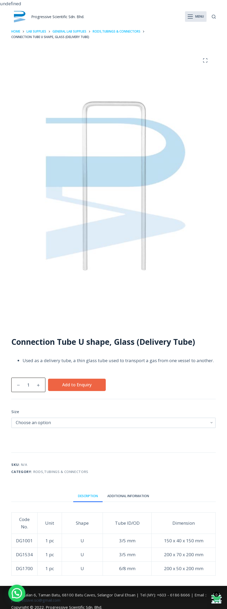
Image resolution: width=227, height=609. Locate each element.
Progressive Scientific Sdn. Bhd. (59, 16)
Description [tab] (88, 496)
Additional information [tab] (128, 496)
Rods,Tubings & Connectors (60, 471)
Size (15, 411)
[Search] (214, 17)
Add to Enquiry (77, 385)
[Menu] (196, 16)
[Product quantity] (28, 385)
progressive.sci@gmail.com (35, 600)
